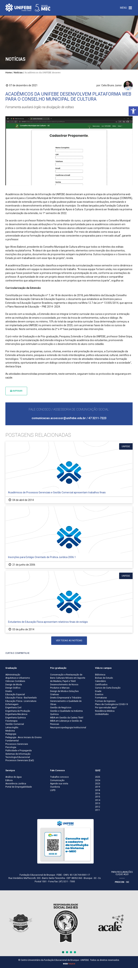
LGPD (53, 790)
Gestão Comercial (14, 724)
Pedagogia (10, 734)
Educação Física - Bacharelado (21, 697)
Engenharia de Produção (17, 711)
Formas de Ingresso (105, 701)
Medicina (10, 731)
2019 (97, 787)
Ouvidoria (55, 787)
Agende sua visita (59, 783)
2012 (97, 807)
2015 (97, 796)
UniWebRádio (102, 714)
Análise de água (13, 777)
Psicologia (10, 747)
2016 (97, 793)
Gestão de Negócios (60, 707)
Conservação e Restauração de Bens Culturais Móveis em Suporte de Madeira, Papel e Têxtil (67, 678)
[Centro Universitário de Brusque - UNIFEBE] (27, 7)
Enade (98, 691)
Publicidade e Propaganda (18, 750)
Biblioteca (100, 674)
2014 (97, 800)
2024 (97, 780)
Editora (9, 780)
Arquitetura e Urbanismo (17, 678)
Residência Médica (104, 711)
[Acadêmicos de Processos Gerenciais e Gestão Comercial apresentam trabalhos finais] (69, 472)
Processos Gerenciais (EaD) (19, 760)
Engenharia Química (15, 717)
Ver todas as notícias (69, 640)
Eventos (99, 694)
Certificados (101, 684)
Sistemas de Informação (18, 754)
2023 (97, 783)
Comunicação (57, 780)
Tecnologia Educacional (17, 757)
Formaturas (101, 697)
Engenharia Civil (13, 707)
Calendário (100, 681)
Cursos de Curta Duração (108, 688)
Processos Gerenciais (16, 744)
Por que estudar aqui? (106, 707)
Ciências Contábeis (15, 681)
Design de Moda (13, 684)
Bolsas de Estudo (104, 678)
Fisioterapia (11, 721)
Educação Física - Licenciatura (20, 701)
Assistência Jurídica (15, 783)
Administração (12, 674)
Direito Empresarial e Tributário (65, 697)
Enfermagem (12, 704)
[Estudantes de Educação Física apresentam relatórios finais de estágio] (69, 602)
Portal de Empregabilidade (18, 787)
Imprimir (16, 390)
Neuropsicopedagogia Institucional (68, 727)
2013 (97, 803)
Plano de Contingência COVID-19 (111, 704)
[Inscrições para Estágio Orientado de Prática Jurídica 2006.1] (69, 537)
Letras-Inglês (11, 727)
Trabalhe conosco (59, 777)
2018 (97, 790)
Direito (8, 691)
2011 (97, 810)
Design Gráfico (12, 688)
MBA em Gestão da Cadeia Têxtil (66, 717)
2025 (97, 777)
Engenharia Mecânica (16, 714)
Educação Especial (15, 694)
